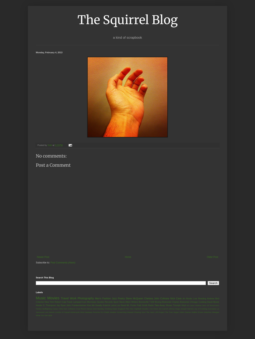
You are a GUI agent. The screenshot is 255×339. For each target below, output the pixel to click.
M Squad (66, 312)
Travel (65, 298)
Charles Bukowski (180, 302)
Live (195, 298)
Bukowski (166, 302)
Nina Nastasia (86, 312)
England (121, 309)
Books (189, 298)
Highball (137, 309)
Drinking (108, 309)
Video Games (185, 312)
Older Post (212, 257)
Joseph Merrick (187, 309)
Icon (84, 302)
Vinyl (183, 305)
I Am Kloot (153, 309)
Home (128, 257)
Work (73, 298)
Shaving (137, 312)
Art (183, 298)
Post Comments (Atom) (62, 262)
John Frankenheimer (76, 305)
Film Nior (129, 309)
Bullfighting (47, 309)
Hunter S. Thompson (46, 305)
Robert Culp (60, 302)
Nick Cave (175, 298)
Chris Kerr (63, 309)
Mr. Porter (131, 305)
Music (41, 298)
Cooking (202, 302)
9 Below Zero (200, 305)
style (50, 315)
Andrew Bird (213, 298)
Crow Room (81, 309)
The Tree (169, 312)
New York (49, 302)
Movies (53, 298)
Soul (143, 312)
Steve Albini (125, 302)
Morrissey (91, 302)
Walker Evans (197, 312)
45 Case (190, 305)
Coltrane (71, 309)
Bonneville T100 (146, 302)
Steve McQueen (134, 298)
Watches (207, 312)
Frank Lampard (74, 302)
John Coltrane (161, 298)
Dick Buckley (98, 309)
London (58, 312)
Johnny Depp (174, 309)
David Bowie (213, 302)
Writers (134, 302)
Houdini (145, 309)
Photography (85, 298)
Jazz (114, 298)
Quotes (100, 302)
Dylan (115, 309)
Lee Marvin (49, 312)
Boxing (158, 302)
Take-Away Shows (163, 305)
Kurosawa (212, 309)
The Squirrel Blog (127, 19)
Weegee (215, 312)
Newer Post (43, 257)
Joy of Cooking (200, 309)
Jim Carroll (163, 309)
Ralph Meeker (110, 312)
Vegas (176, 312)
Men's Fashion (103, 298)
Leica (113, 305)
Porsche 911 (98, 312)
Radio (151, 305)
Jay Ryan (61, 305)
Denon (89, 309)
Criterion (40, 302)
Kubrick (106, 305)
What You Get (42, 315)
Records (109, 302)
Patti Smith (142, 305)
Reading (202, 298)
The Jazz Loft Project (155, 312)
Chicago (194, 302)
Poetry (121, 298)
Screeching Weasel (125, 312)
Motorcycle (74, 312)
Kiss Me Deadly (94, 305)
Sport (116, 302)
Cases (55, 309)
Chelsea (148, 298)
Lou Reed (121, 305)
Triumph (177, 305)
